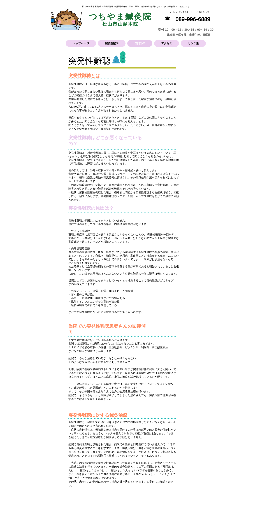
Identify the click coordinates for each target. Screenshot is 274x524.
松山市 (110, 24)
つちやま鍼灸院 (120, 16)
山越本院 (128, 24)
